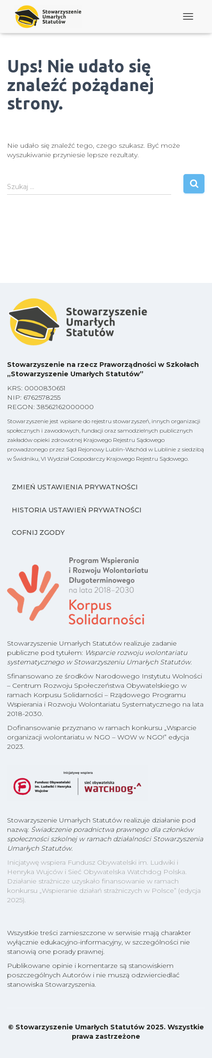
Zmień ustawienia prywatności (75, 487)
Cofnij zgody (38, 532)
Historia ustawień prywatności (77, 510)
